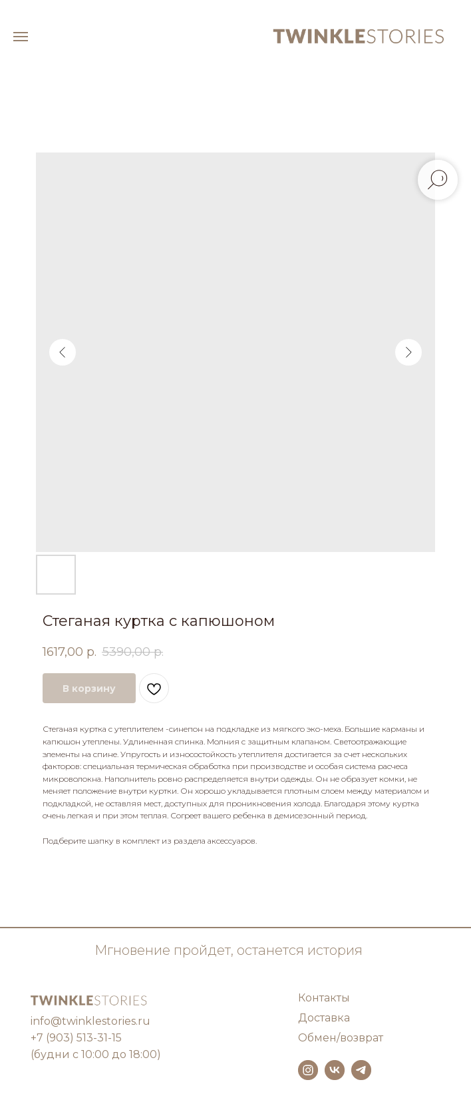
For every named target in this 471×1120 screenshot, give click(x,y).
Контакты (324, 997)
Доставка (324, 1017)
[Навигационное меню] (20, 36)
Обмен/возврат (340, 1037)
